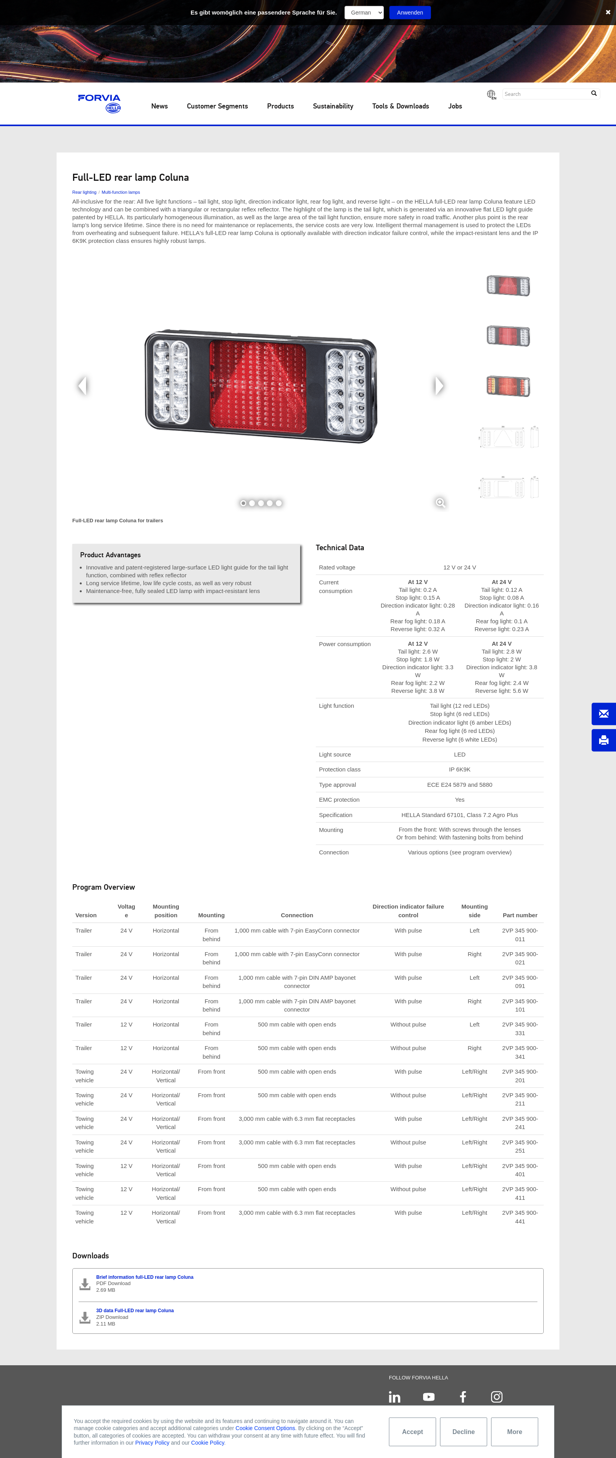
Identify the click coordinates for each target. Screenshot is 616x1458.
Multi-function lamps (121, 192)
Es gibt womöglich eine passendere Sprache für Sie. (264, 12)
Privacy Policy (152, 1443)
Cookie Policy (207, 1443)
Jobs (455, 106)
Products (280, 106)
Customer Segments (217, 106)
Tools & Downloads (400, 106)
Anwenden (410, 12)
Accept (412, 1432)
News (159, 106)
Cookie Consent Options (265, 1428)
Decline (464, 1432)
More (514, 1432)
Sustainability (333, 106)
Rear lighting (84, 192)
